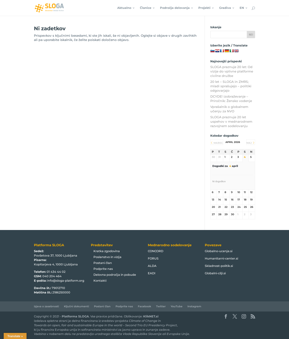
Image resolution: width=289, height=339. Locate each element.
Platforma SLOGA (75, 316)
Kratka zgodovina (106, 251)
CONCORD (155, 251)
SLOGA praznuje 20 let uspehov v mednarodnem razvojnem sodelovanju (231, 121)
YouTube (176, 306)
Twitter (161, 306)
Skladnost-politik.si (219, 266)
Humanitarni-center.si (221, 258)
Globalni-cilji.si (215, 273)
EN (242, 8)
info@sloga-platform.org (65, 280)
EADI (151, 273)
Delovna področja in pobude (114, 274)
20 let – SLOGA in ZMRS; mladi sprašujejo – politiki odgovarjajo (230, 86)
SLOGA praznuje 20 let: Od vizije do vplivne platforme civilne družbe (231, 71)
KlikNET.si (151, 316)
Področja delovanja (175, 8)
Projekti (204, 8)
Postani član (102, 263)
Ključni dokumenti (76, 306)
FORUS (153, 258)
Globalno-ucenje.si (218, 251)
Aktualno (124, 8)
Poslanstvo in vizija (107, 257)
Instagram (194, 306)
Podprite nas (103, 269)
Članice (145, 8)
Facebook (144, 306)
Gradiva (225, 8)
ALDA (152, 266)
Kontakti (100, 280)
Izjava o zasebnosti (46, 306)
